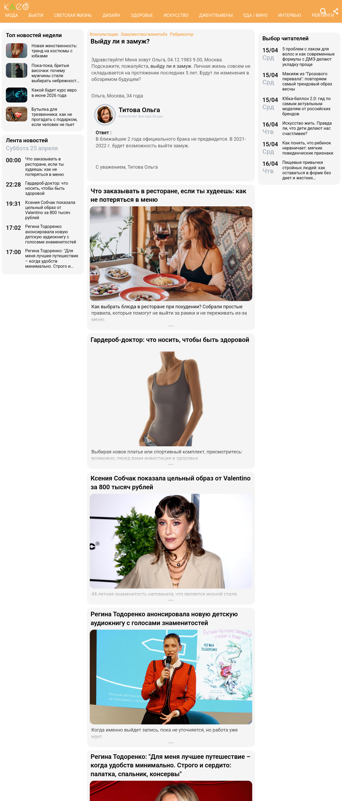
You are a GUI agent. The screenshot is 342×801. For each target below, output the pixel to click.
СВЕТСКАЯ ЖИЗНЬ (73, 15)
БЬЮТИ (36, 15)
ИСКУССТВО (176, 15)
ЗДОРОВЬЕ (142, 15)
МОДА (11, 15)
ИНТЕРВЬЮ (289, 15)
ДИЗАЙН (111, 15)
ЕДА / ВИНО (255, 15)
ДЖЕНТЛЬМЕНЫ (216, 15)
